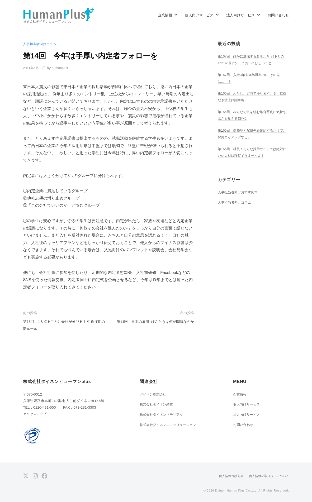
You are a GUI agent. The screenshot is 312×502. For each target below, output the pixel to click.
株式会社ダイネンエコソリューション (170, 425)
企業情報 (165, 15)
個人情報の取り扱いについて (267, 476)
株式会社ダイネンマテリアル (163, 414)
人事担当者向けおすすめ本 (239, 192)
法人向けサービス (240, 15)
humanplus (62, 68)
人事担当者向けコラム (41, 44)
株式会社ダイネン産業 (157, 404)
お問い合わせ (278, 15)
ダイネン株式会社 (154, 394)
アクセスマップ (35, 414)
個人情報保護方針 (227, 476)
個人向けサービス (199, 15)
